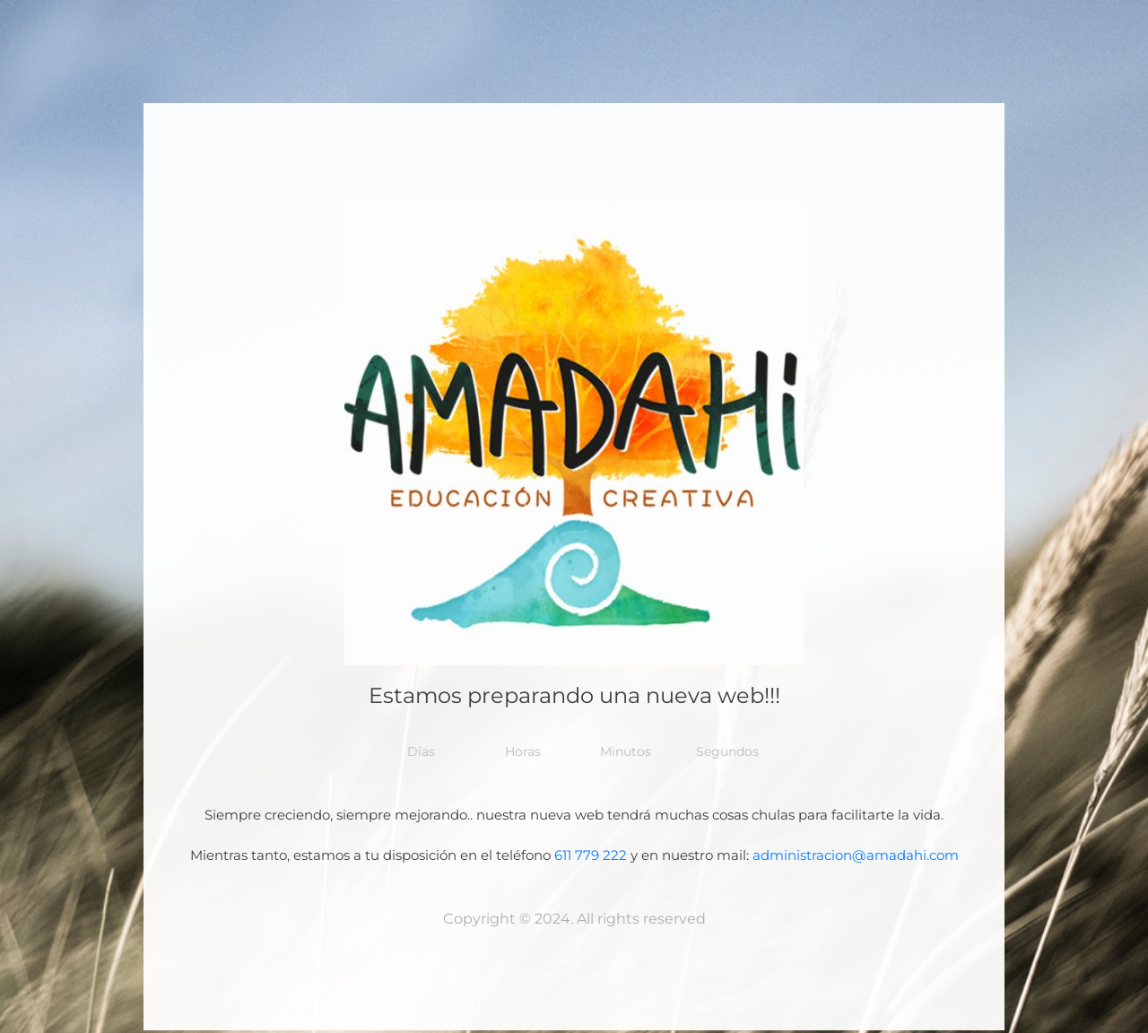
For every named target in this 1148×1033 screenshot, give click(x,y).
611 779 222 (590, 855)
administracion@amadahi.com (855, 855)
